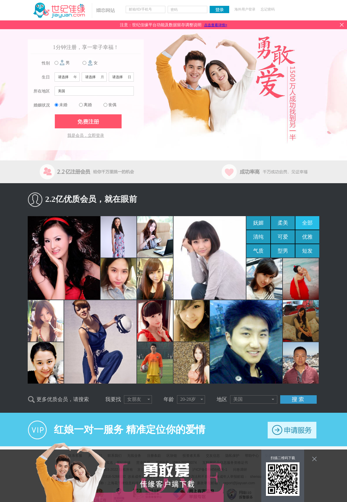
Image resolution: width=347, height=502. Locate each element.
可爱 (283, 237)
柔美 (283, 223)
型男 (283, 251)
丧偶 (112, 105)
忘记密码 (268, 9)
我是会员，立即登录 (85, 135)
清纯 (258, 237)
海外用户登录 (244, 9)
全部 (307, 223)
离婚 (88, 105)
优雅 (307, 237)
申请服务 (292, 430)
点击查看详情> (215, 25)
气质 (258, 251)
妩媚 (258, 223)
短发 (307, 251)
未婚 (63, 105)
